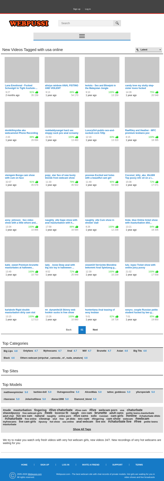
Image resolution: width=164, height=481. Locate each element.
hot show (55, 421)
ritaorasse (11, 399)
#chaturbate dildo (149, 415)
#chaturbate (13, 418)
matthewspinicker (16, 392)
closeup (44, 418)
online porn (64, 416)
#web (48, 412)
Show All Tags (82, 429)
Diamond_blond (85, 399)
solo (94, 415)
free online (31, 419)
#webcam (142, 418)
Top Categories (15, 343)
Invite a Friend (90, 465)
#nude (7, 410)
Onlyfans (30, 350)
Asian (122, 350)
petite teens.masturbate (140, 413)
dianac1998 (59, 399)
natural (39, 415)
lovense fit (61, 412)
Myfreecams (52, 350)
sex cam (83, 418)
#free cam (81, 410)
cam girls (117, 415)
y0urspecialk (145, 392)
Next (95, 329)
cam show (114, 418)
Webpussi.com (35, 474)
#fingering (98, 418)
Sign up (76, 9)
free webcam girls (32, 413)
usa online (68, 421)
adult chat (8, 416)
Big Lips (10, 351)
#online (131, 415)
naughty (51, 416)
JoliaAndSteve (35, 399)
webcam (128, 418)
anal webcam (84, 421)
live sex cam (24, 415)
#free (137, 421)
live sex (101, 421)
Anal (72, 350)
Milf (86, 350)
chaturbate (134, 410)
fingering (40, 410)
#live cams (81, 415)
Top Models (12, 384)
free (62, 419)
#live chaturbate (60, 410)
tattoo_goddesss (118, 392)
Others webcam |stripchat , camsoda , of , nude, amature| (53, 358)
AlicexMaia (93, 392)
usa (122, 410)
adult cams (116, 412)
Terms (139, 465)
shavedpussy (11, 412)
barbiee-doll (42, 392)
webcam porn (108, 410)
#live (92, 410)
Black (9, 358)
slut (54, 418)
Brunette (104, 350)
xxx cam (86, 412)
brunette (101, 412)
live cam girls (27, 421)
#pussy (42, 421)
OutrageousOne (68, 392)
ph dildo (70, 419)
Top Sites (10, 371)
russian (103, 415)
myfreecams (9, 421)
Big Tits (140, 350)
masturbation (22, 410)
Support (117, 465)
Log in (88, 9)
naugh (75, 412)
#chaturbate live (120, 421)
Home (24, 465)
